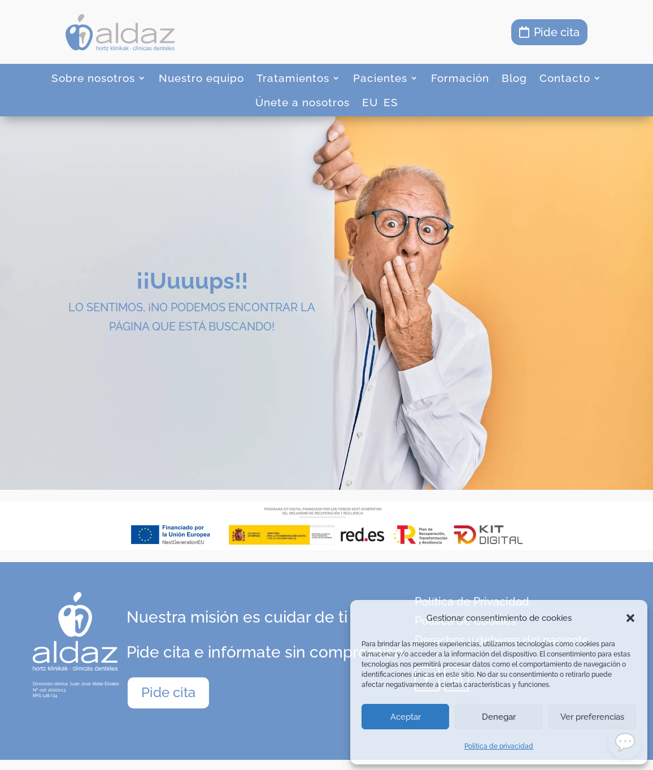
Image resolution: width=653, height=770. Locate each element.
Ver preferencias (592, 717)
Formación (460, 78)
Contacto (564, 78)
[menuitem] (370, 105)
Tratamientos (292, 78)
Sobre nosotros (93, 78)
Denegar (499, 717)
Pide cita (557, 32)
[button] (630, 618)
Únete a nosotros (302, 102)
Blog (514, 78)
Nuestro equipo (201, 78)
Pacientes (380, 78)
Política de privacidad (498, 746)
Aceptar (405, 717)
